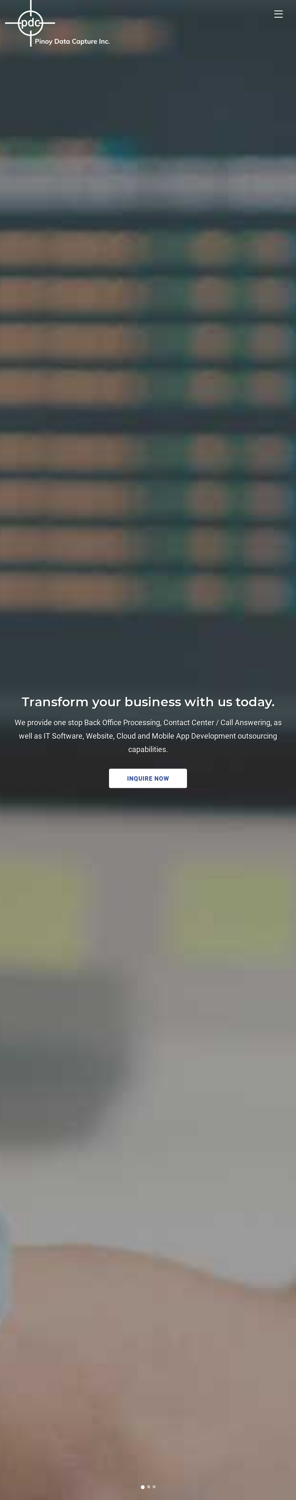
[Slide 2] (148, 1486)
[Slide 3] (154, 1486)
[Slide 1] (143, 1487)
